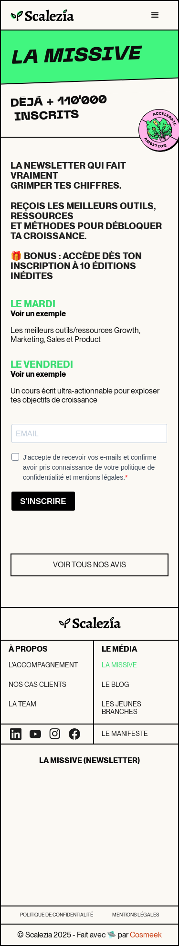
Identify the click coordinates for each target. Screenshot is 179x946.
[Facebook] (74, 734)
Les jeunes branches (121, 708)
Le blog (115, 684)
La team (22, 704)
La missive (119, 665)
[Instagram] (55, 734)
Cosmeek (146, 934)
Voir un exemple (38, 313)
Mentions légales (135, 915)
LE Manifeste (125, 733)
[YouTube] (35, 734)
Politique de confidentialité (56, 915)
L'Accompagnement (43, 665)
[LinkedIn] (15, 734)
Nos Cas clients (37, 684)
